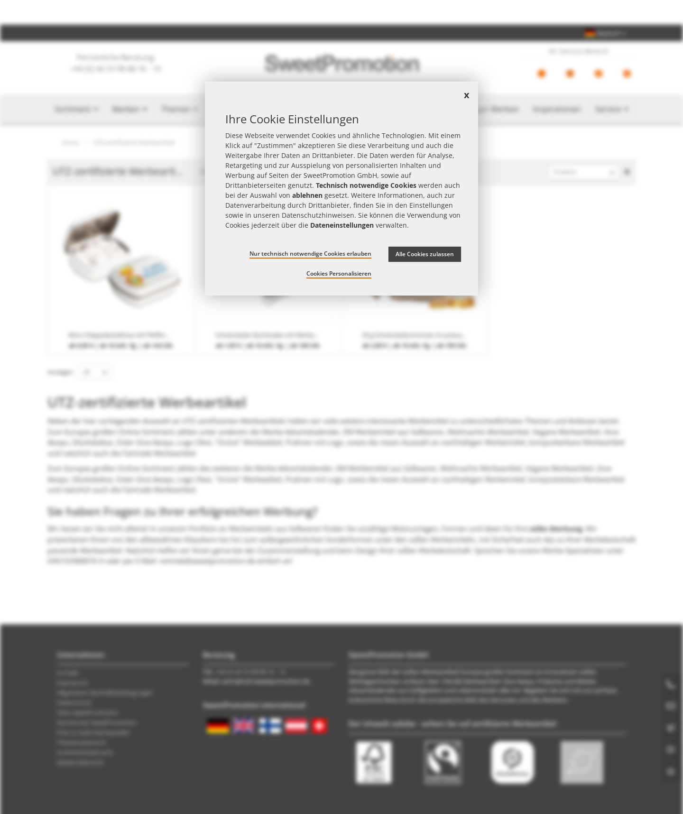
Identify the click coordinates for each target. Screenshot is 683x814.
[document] (341, 189)
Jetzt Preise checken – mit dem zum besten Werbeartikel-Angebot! (341, 12)
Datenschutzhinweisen (318, 215)
